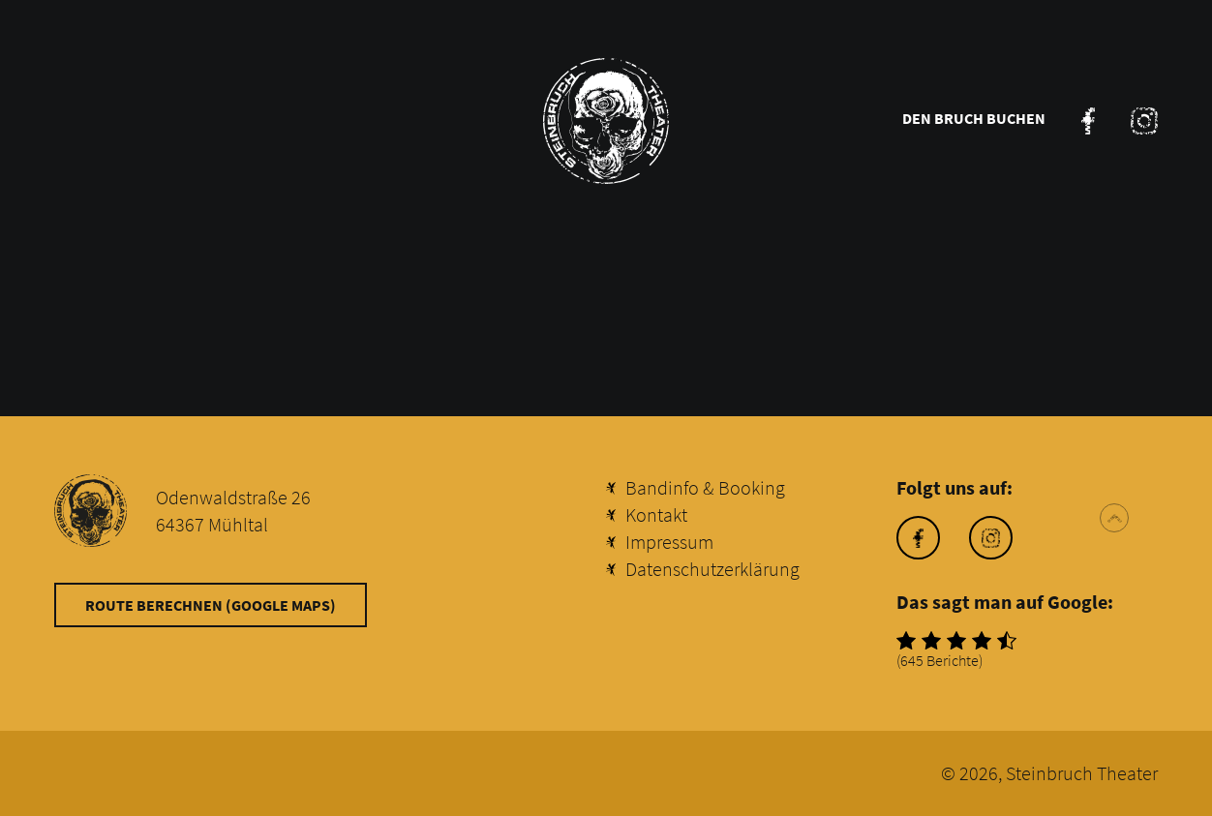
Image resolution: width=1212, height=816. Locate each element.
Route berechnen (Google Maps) (210, 605)
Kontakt (656, 514)
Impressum (669, 541)
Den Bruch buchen (973, 118)
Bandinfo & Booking (705, 487)
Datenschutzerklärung (712, 569)
